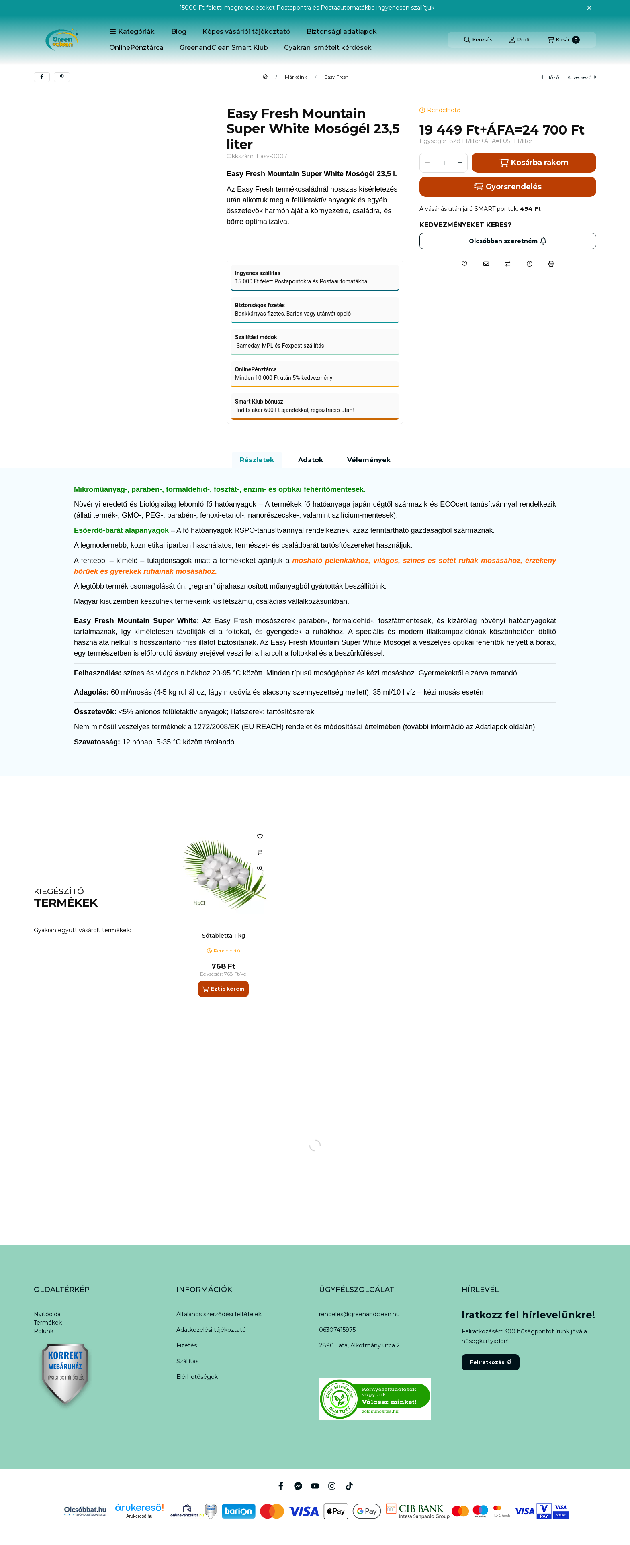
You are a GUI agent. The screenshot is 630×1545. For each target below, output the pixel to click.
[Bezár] (589, 8)
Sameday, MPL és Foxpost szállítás (279, 345)
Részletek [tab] (257, 460)
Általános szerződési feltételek (219, 1314)
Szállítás (187, 1361)
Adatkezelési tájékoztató (211, 1329)
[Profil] (520, 40)
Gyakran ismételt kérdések (328, 47)
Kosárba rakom (533, 162)
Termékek (48, 1322)
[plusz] (460, 162)
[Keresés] (478, 40)
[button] (132, 32)
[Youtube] (315, 1486)
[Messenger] (297, 1485)
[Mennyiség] (443, 162)
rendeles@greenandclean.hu (359, 1314)
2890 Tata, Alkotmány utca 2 (359, 1345)
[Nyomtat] (551, 264)
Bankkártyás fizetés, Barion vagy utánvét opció (293, 313)
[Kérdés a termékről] (529, 264)
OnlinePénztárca (136, 47)
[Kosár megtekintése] (563, 40)
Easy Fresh (336, 77)
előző (550, 77)
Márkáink (296, 77)
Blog (178, 31)
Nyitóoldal (48, 1314)
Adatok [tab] (310, 460)
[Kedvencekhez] (464, 264)
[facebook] (42, 77)
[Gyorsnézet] (260, 868)
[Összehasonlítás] (508, 264)
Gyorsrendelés (507, 186)
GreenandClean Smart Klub (224, 47)
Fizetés (186, 1345)
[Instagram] (331, 1485)
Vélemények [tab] (369, 460)
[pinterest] (62, 77)
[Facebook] (280, 1485)
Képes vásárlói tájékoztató (246, 31)
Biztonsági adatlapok (342, 31)
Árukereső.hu (139, 1516)
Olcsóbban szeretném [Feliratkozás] (508, 241)
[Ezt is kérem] (223, 989)
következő (581, 77)
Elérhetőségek (197, 1376)
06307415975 (337, 1329)
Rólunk (43, 1331)
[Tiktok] (349, 1485)
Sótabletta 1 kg (223, 935)
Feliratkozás (490, 1362)
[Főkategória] (265, 77)
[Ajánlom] (486, 264)
